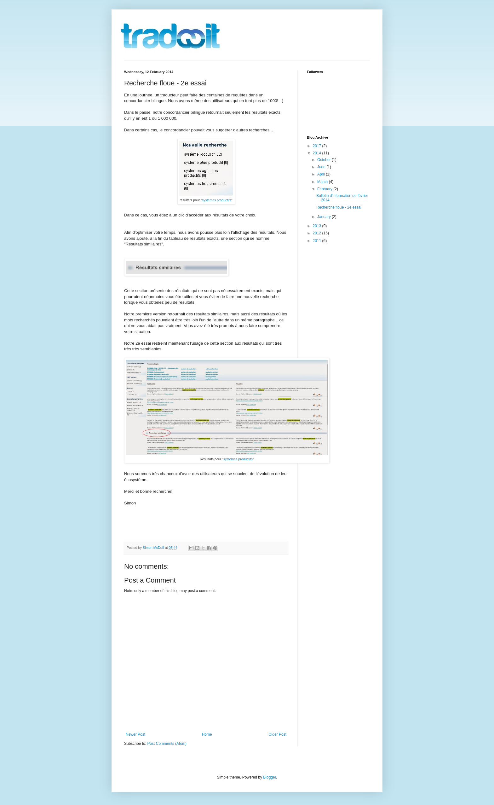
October (324, 160)
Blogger (269, 777)
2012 (317, 233)
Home (207, 734)
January (324, 217)
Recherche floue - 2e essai (338, 207)
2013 (317, 226)
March (323, 182)
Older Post (277, 734)
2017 (317, 146)
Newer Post (135, 734)
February (325, 189)
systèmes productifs (216, 200)
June (321, 167)
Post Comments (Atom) (167, 743)
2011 (317, 241)
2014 (317, 153)
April (321, 174)
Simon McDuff (154, 547)
